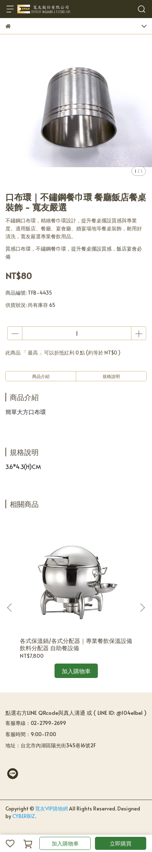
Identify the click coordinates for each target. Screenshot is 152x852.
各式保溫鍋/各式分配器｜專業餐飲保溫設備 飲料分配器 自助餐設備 (76, 644)
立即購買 (120, 843)
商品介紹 (40, 376)
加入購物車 (65, 843)
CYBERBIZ (23, 816)
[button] (142, 607)
